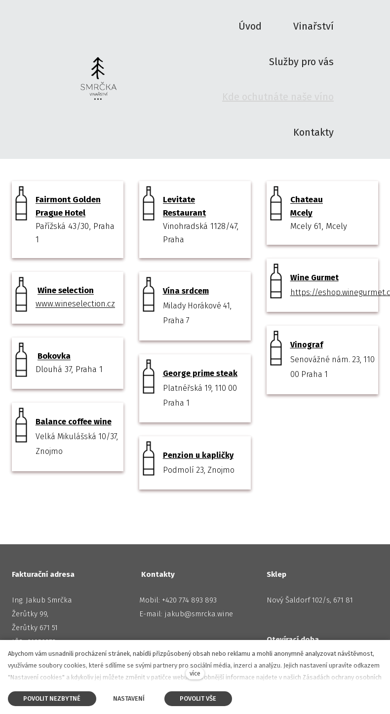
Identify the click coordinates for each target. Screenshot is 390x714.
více (195, 673)
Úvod (20, 91)
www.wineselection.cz (75, 304)
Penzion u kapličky (198, 455)
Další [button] (319, 32)
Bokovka (54, 356)
